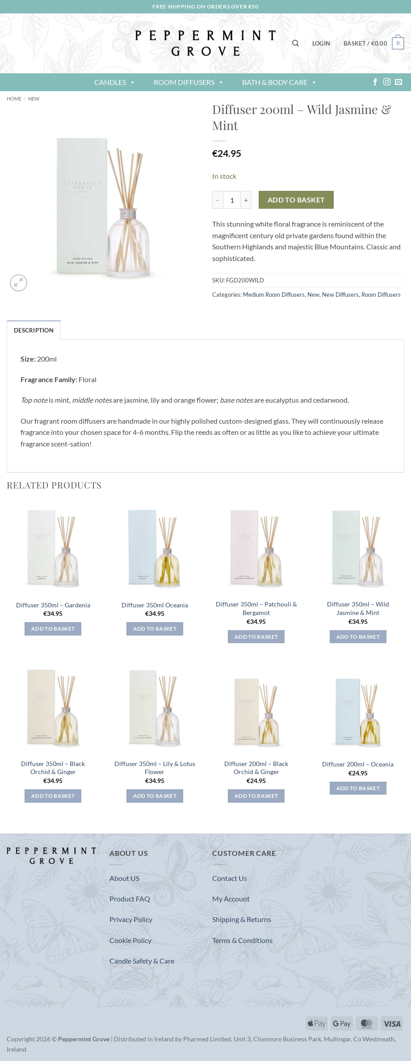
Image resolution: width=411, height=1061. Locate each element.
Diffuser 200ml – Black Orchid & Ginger (256, 768)
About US (124, 878)
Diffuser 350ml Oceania (155, 605)
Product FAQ (129, 898)
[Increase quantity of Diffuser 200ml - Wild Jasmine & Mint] (246, 200)
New (33, 98)
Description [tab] (34, 330)
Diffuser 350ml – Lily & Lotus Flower (154, 768)
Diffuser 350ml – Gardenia (53, 605)
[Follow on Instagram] (386, 82)
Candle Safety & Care (141, 960)
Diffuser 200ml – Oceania (358, 764)
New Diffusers (340, 294)
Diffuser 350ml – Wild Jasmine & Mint (358, 608)
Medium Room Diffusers (274, 294)
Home (14, 98)
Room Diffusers (189, 82)
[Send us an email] (398, 82)
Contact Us (229, 878)
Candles (115, 82)
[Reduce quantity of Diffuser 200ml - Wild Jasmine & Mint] (217, 200)
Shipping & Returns (241, 919)
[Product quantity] (232, 200)
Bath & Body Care (279, 82)
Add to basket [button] (53, 629)
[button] (321, 43)
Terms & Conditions (242, 940)
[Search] (295, 43)
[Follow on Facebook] (375, 82)
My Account (231, 898)
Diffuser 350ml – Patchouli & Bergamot (256, 608)
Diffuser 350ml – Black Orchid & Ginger (53, 768)
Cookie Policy (130, 940)
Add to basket (296, 200)
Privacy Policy (130, 919)
